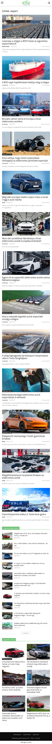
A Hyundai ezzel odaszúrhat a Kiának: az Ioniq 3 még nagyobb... (13, 664)
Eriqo (3, 202)
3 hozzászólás (46, 85)
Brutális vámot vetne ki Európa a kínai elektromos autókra (21, 120)
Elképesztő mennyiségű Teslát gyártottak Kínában (23, 437)
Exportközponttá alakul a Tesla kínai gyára (24, 514)
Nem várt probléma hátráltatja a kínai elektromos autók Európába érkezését (21, 239)
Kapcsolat (36, 734)
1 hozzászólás (46, 322)
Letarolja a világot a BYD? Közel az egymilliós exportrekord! (25, 42)
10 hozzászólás (45, 124)
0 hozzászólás (46, 163)
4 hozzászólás (46, 46)
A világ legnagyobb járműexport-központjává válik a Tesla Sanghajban (25, 357)
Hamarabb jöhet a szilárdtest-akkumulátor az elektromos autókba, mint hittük (29, 574)
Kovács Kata (5, 46)
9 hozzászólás (46, 202)
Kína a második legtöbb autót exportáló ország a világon (22, 318)
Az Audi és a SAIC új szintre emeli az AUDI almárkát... (12, 688)
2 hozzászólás (46, 361)
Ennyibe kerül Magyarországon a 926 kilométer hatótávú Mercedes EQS (30, 584)
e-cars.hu (5, 85)
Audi (4, 684)
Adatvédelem (27, 734)
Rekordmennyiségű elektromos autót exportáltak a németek (21, 396)
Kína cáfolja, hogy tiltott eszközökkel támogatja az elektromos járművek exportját (25, 159)
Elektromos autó (7, 115)
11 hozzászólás (45, 244)
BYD (4, 37)
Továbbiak (26, 633)
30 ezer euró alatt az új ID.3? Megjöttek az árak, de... (31, 553)
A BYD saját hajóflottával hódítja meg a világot (26, 82)
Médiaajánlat (17, 734)
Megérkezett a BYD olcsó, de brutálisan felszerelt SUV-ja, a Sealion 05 (38, 715)
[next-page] (6, 725)
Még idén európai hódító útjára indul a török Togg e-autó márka (25, 198)
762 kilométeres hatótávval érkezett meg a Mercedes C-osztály (38, 664)
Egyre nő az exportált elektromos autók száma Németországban (26, 279)
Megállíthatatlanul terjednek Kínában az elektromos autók (23, 476)
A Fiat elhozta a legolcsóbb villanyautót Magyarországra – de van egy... (27, 614)
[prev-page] (3, 725)
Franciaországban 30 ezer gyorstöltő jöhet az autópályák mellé (37, 689)
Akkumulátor (6, 710)
